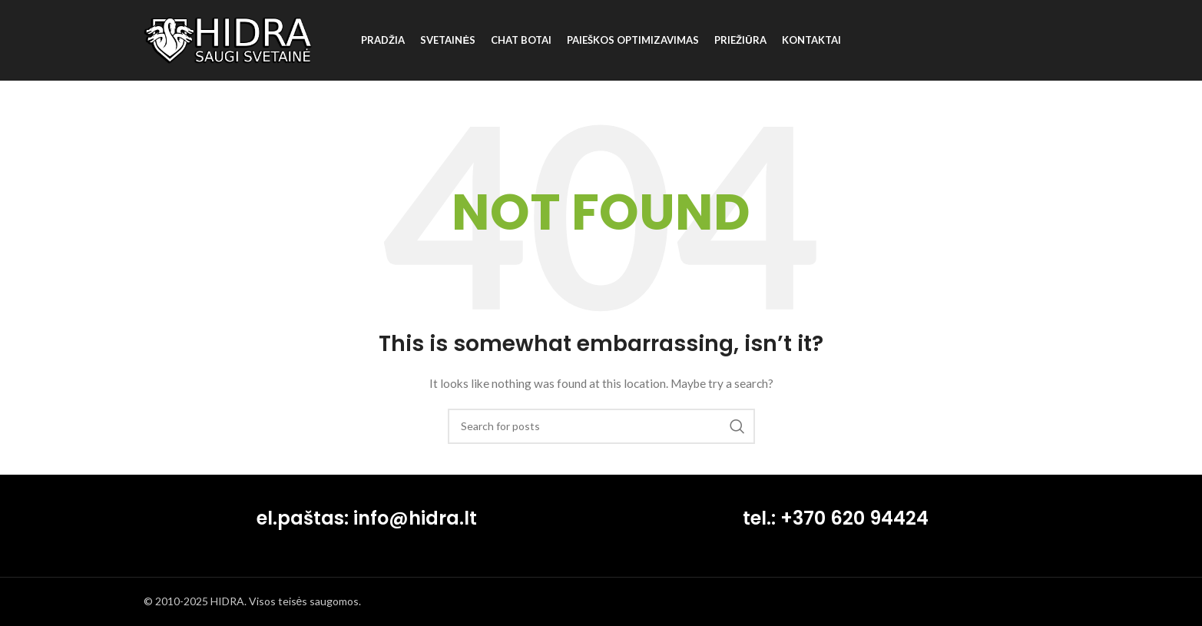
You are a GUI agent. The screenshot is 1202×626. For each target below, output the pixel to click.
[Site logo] (228, 38)
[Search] (601, 426)
